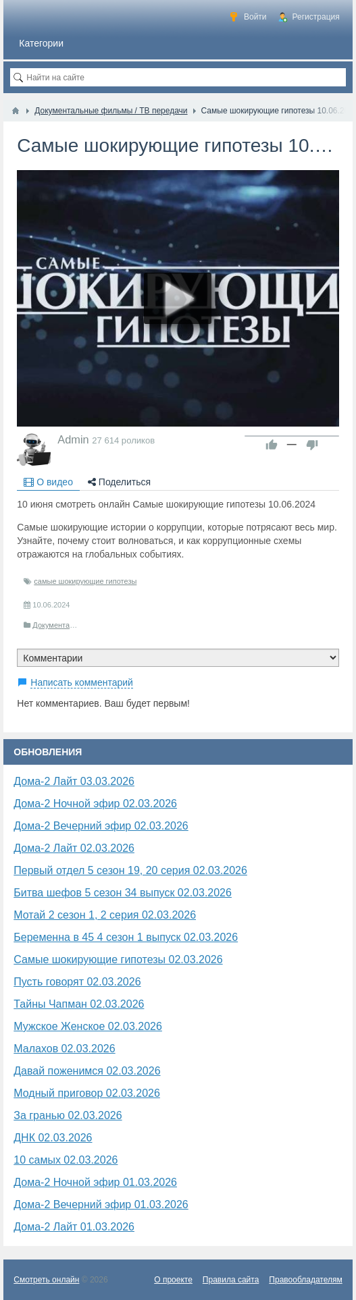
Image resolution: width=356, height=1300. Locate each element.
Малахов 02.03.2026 (64, 1048)
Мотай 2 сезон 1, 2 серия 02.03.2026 (105, 915)
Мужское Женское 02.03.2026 (88, 1026)
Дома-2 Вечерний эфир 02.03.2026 (101, 826)
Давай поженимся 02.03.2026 (87, 1071)
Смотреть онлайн (46, 1279)
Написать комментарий (81, 682)
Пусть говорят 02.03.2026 (77, 981)
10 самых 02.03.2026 (66, 1160)
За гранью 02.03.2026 (68, 1115)
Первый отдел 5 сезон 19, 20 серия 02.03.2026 (130, 870)
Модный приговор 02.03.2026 (87, 1093)
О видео (48, 482)
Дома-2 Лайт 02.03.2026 (74, 848)
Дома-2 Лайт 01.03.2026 (74, 1227)
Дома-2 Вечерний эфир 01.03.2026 (101, 1204)
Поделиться (119, 482)
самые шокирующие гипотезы (85, 581)
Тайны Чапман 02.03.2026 (79, 1004)
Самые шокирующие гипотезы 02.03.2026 (118, 959)
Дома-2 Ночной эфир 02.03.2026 (95, 803)
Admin (72, 439)
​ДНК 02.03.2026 (53, 1137)
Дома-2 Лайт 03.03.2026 (74, 781)
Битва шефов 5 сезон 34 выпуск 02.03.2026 (123, 892)
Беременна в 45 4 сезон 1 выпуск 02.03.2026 (126, 937)
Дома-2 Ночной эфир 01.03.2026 (95, 1182)
